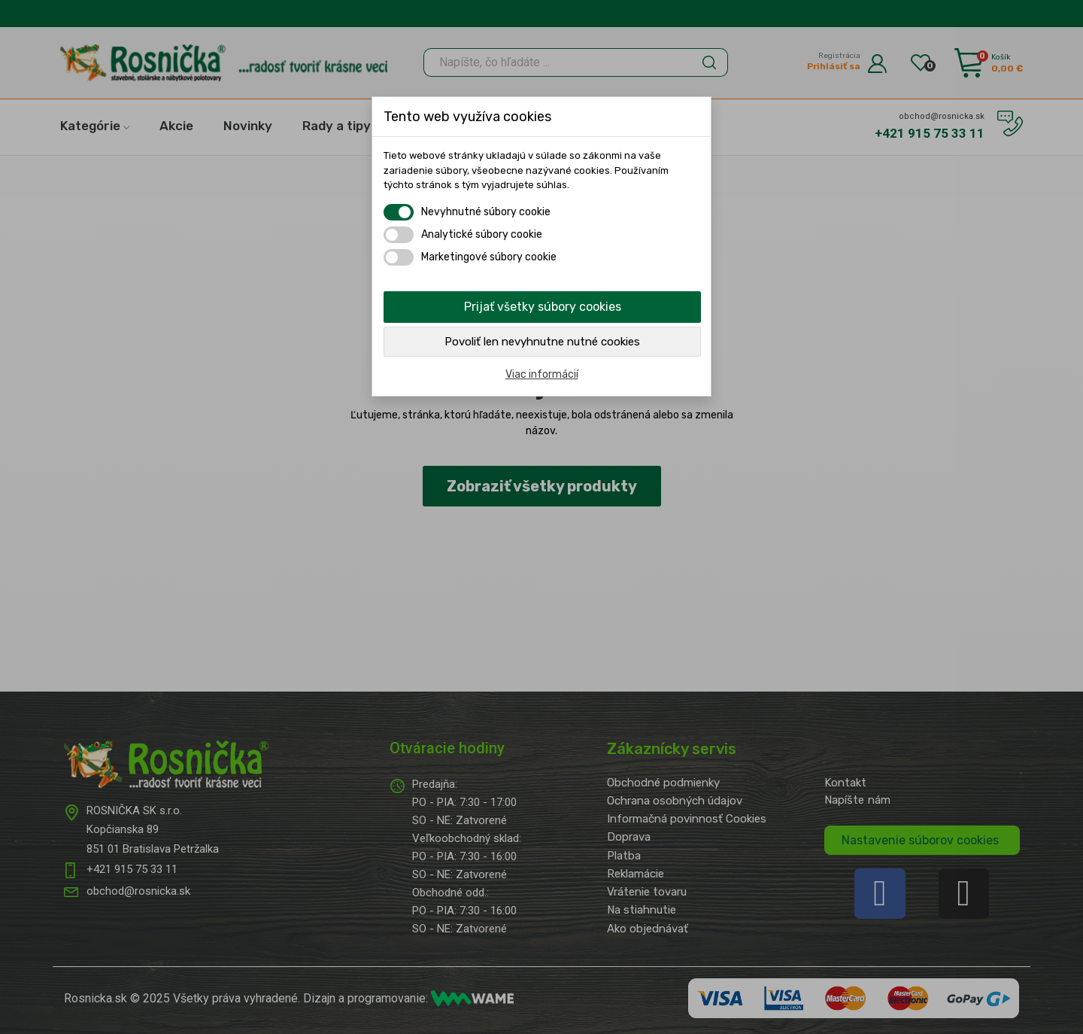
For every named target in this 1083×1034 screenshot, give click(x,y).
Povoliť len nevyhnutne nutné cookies (542, 341)
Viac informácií (541, 374)
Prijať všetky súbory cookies (542, 307)
